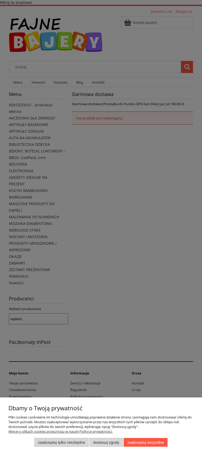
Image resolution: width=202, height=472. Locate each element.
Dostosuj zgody (106, 442)
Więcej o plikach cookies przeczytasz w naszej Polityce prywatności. (60, 431)
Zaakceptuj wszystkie (145, 442)
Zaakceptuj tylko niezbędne (61, 442)
